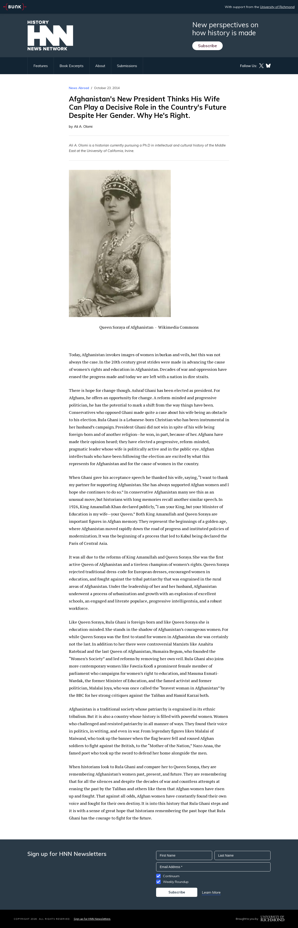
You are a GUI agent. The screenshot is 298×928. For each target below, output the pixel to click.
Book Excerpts (72, 65)
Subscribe (207, 45)
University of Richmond (277, 7)
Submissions (127, 65)
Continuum (171, 876)
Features (40, 65)
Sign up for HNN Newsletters (92, 918)
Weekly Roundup (176, 882)
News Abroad (79, 88)
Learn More (211, 892)
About (100, 65)
